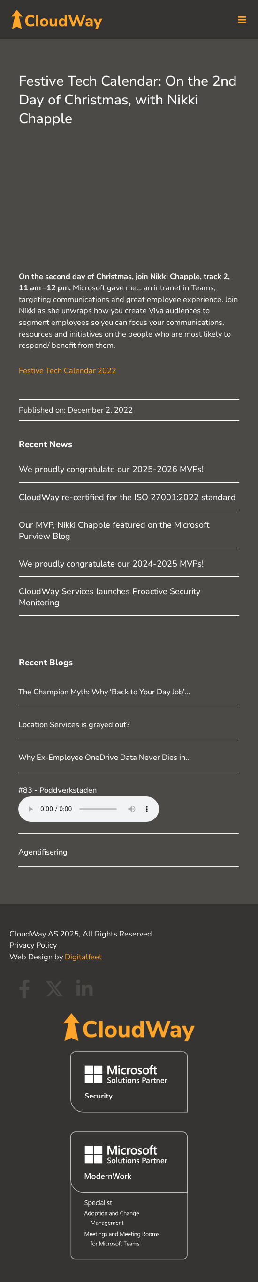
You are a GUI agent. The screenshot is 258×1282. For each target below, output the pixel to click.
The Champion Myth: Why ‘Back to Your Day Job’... (104, 690)
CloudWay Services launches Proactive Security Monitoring (109, 595)
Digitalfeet (83, 955)
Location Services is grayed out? (73, 722)
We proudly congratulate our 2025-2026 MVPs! (111, 467)
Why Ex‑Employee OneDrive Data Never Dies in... (104, 755)
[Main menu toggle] (238, 18)
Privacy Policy (33, 943)
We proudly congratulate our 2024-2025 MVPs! (111, 561)
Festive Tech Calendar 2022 (67, 368)
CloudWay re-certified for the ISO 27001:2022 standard (127, 495)
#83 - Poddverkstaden (57, 788)
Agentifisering (43, 850)
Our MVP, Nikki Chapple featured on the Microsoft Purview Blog (114, 528)
